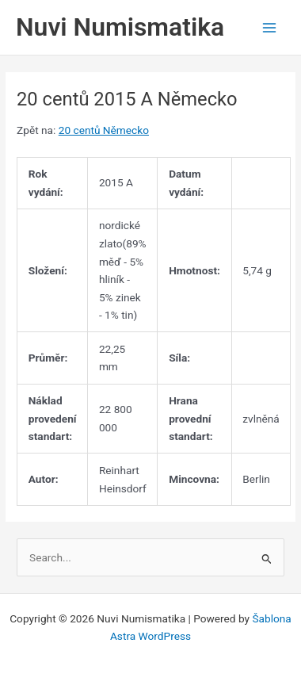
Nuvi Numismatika (120, 27)
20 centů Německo (104, 130)
